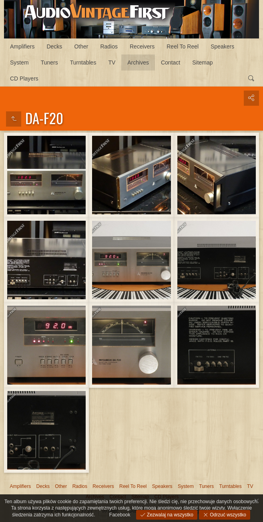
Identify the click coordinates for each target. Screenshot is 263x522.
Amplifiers (22, 46)
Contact (170, 62)
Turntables (83, 62)
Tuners (49, 62)
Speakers (222, 46)
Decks (54, 46)
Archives (138, 62)
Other (81, 46)
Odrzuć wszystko (227, 515)
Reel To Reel (183, 46)
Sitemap (202, 62)
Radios (109, 46)
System (19, 62)
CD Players (24, 78)
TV (111, 62)
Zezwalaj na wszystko (169, 515)
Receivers (142, 46)
